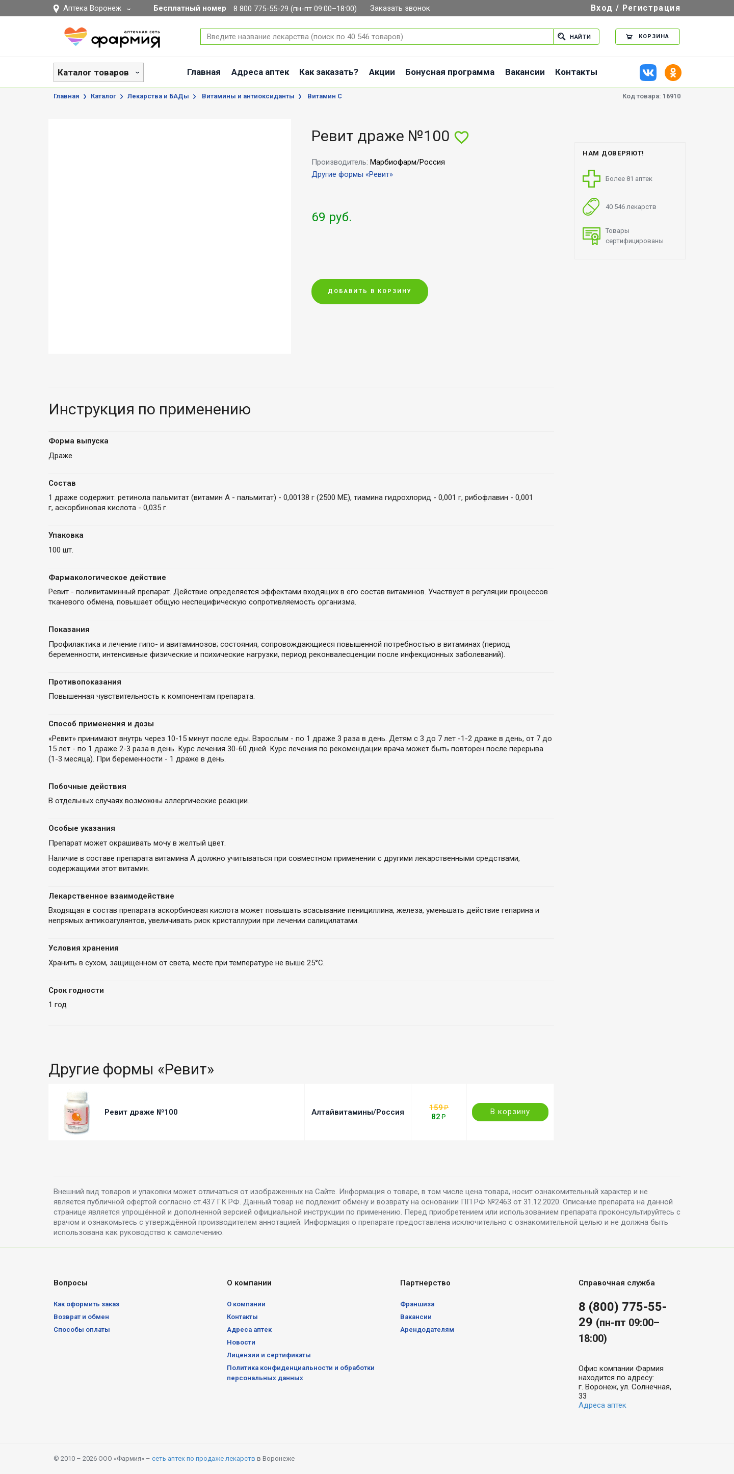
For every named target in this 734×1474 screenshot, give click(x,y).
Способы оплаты (82, 1329)
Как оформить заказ (86, 1304)
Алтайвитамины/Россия (357, 1112)
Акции (382, 72)
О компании (246, 1304)
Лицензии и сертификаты (269, 1355)
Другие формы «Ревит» (352, 174)
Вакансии (525, 72)
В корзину (510, 1111)
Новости (241, 1342)
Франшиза (417, 1304)
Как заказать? (328, 72)
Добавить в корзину (370, 291)
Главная (204, 72)
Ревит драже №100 (141, 1112)
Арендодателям (427, 1329)
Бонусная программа (449, 72)
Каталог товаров (93, 72)
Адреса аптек (260, 72)
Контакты (576, 72)
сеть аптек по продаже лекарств (203, 1458)
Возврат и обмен (81, 1317)
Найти (574, 36)
